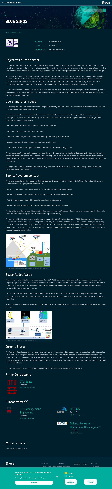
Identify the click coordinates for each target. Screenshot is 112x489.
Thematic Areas (16, 33)
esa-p (75, 468)
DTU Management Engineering (30, 410)
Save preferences (70, 483)
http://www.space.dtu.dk (27, 387)
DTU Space (26, 381)
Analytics (70, 477)
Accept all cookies (90, 483)
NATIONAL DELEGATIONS (48, 466)
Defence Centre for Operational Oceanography (85, 425)
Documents (94, 463)
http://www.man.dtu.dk (27, 418)
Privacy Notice (95, 466)
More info (34, 484)
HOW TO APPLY (45, 463)
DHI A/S (75, 409)
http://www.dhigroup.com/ (78, 415)
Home (8, 33)
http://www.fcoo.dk (76, 433)
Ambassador (60, 463)
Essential (70, 474)
